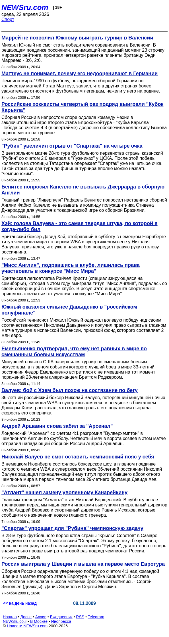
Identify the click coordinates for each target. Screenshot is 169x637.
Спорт (7, 19)
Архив (40, 617)
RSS (80, 617)
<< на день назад (20, 603)
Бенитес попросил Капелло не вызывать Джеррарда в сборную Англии (82, 190)
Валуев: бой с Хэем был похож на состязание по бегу (69, 390)
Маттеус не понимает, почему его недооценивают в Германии (79, 73)
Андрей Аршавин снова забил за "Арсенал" (57, 426)
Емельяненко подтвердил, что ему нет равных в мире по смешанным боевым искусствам (74, 351)
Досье (26, 617)
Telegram (96, 617)
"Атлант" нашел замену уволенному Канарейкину (64, 492)
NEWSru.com (24, 7)
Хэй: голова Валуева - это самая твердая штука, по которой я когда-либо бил (79, 226)
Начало (10, 617)
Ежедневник (61, 617)
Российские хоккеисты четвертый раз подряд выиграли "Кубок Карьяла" (82, 107)
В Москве (39, 621)
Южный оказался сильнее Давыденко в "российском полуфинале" (69, 310)
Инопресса (61, 621)
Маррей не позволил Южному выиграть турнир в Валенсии (77, 38)
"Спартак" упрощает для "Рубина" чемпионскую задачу (72, 528)
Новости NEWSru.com (27, 626)
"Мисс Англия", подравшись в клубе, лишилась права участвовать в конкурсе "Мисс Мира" (70, 268)
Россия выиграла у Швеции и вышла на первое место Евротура (83, 564)
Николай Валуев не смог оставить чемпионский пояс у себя (77, 457)
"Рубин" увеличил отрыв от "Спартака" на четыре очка (71, 146)
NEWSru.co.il (14, 621)
